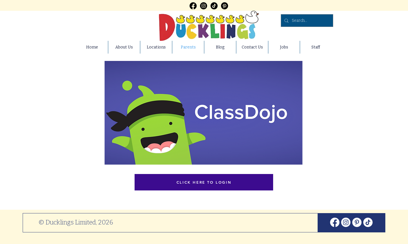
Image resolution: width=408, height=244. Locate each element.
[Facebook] (193, 5)
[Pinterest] (224, 5)
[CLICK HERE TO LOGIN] (204, 182)
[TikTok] (214, 5)
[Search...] (306, 20)
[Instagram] (203, 5)
